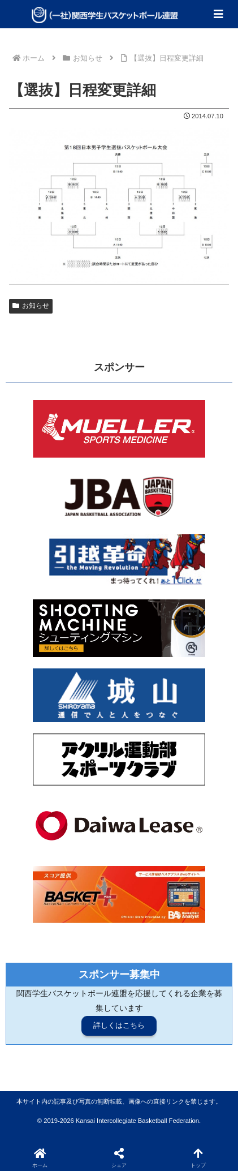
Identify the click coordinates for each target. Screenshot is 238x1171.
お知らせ (30, 306)
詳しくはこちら (119, 1025)
